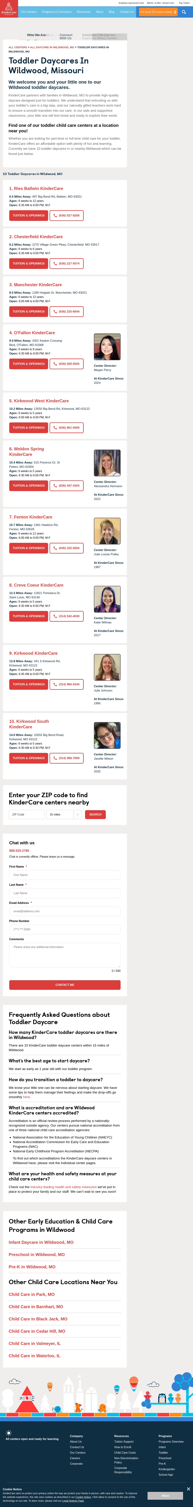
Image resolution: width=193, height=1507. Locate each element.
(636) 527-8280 (66, 215)
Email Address (65, 908)
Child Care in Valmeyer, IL (35, 1343)
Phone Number (65, 927)
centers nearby (156, 12)
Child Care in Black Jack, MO (38, 1319)
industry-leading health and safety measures (64, 1187)
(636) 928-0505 (66, 364)
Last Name (65, 890)
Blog (111, 11)
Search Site (184, 13)
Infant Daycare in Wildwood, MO (41, 1242)
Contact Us (127, 11)
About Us (76, 1441)
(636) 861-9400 (66, 427)
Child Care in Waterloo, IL (34, 1355)
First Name (65, 872)
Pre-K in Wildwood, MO (32, 1266)
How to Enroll (122, 1447)
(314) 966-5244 (66, 684)
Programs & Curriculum (57, 11)
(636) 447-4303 (66, 485)
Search (95, 814)
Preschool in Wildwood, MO (37, 1254)
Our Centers (29, 11)
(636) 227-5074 (66, 263)
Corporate (76, 1463)
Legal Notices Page (73, 1500)
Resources (83, 11)
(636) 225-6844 (66, 311)
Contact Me (65, 984)
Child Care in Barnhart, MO (36, 1306)
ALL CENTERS (18, 47)
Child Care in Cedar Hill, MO (37, 1331)
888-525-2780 (19, 850)
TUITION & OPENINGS (29, 215)
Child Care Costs (125, 1452)
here (26, 1097)
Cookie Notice (83, 1497)
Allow (165, 1495)
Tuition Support (124, 1441)
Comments (16, 939)
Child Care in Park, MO (32, 1294)
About (99, 11)
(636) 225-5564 (66, 548)
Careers (75, 1458)
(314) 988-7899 (66, 758)
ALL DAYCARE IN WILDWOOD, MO (52, 47)
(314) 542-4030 (66, 616)
